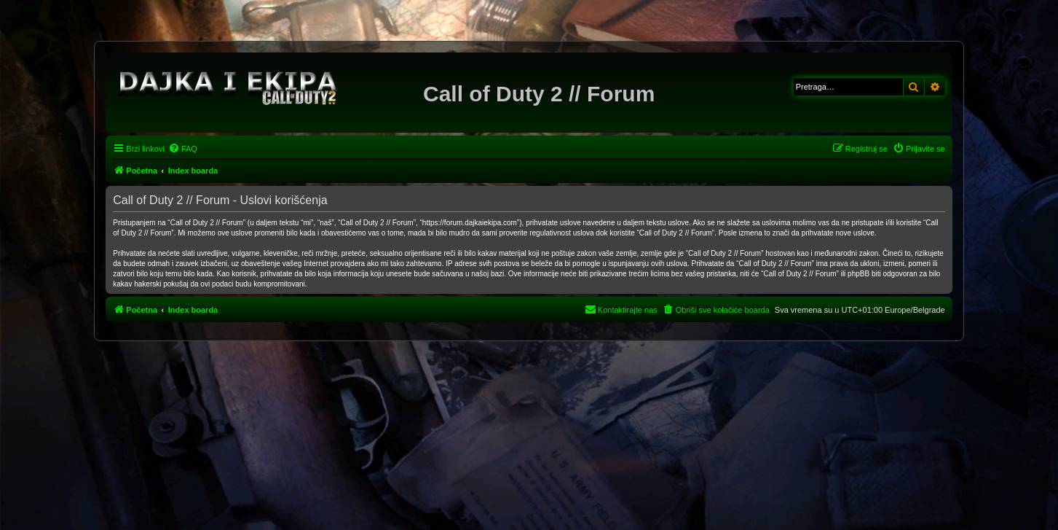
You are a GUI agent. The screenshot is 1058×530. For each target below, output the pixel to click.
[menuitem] (182, 148)
